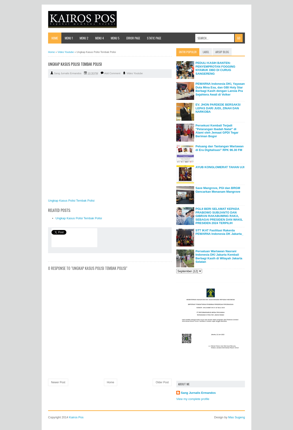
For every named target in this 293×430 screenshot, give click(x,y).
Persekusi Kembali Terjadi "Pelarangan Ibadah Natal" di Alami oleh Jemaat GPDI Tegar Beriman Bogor (217, 131)
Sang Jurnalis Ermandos (198, 392)
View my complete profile (192, 399)
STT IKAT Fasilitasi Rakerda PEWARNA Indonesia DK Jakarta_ (219, 232)
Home (55, 38)
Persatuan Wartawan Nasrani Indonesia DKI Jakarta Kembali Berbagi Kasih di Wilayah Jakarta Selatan (218, 256)
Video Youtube (135, 73)
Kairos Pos (76, 417)
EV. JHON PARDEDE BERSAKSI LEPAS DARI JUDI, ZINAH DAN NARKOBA (218, 108)
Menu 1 (69, 38)
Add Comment (112, 73)
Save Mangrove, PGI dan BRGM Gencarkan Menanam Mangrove (217, 189)
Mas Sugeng (236, 417)
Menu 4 (99, 38)
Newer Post (58, 382)
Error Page (133, 38)
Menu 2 (84, 38)
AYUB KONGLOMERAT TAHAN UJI (219, 167)
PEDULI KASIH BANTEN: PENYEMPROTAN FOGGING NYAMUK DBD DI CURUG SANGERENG (215, 68)
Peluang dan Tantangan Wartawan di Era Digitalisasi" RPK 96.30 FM (219, 148)
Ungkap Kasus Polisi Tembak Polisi (71, 200)
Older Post (162, 382)
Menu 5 (115, 38)
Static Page (154, 38)
